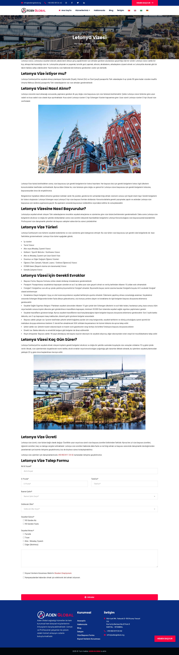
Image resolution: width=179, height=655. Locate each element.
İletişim (120, 10)
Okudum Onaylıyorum (63, 573)
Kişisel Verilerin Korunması (88, 639)
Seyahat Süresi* (27, 517)
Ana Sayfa (78, 44)
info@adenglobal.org (31, 3)
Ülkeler (87, 44)
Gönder (89, 597)
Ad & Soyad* (26, 466)
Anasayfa (81, 621)
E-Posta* (25, 479)
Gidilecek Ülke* (27, 504)
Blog (111, 10)
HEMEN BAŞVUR (144, 3)
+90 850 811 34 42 (53, 3)
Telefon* (94, 479)
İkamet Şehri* (26, 491)
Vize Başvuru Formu (85, 635)
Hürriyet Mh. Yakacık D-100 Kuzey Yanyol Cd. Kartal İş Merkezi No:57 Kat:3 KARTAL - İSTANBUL (123, 623)
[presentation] (39, 586)
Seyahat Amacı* (27, 530)
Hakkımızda (99, 10)
